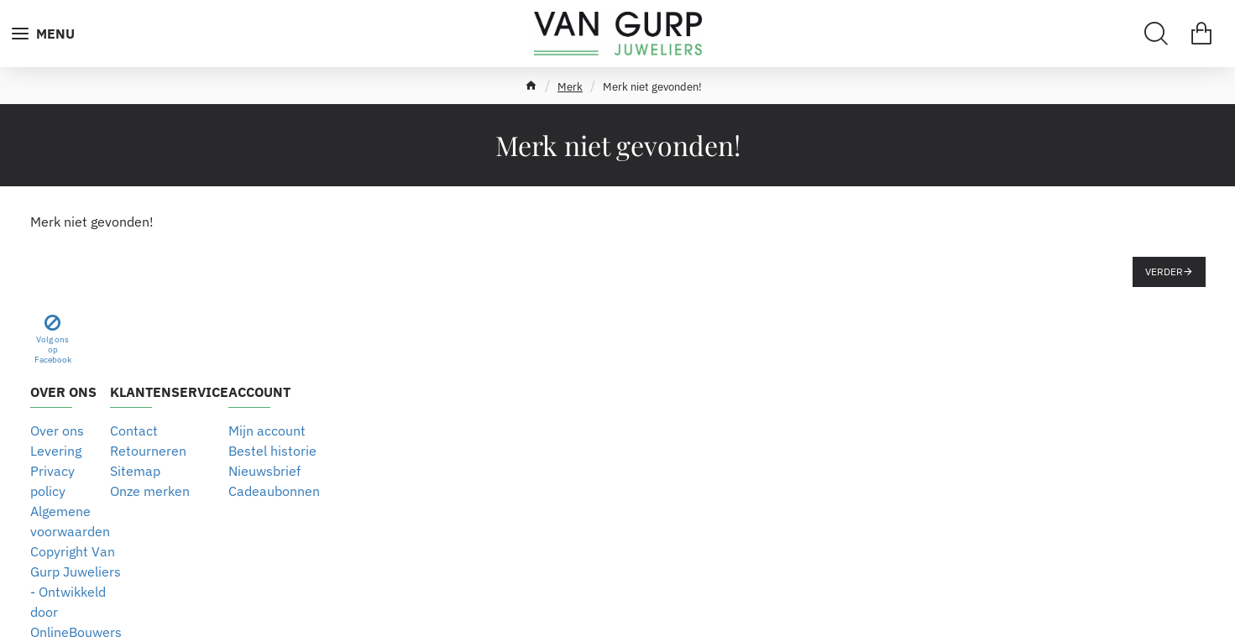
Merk (570, 87)
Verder (1164, 271)
